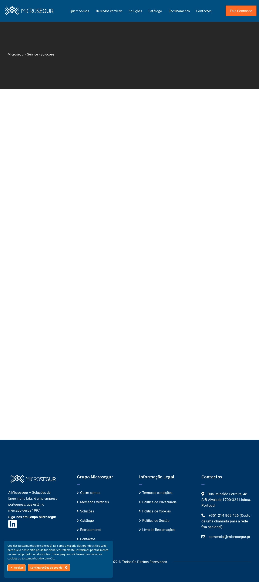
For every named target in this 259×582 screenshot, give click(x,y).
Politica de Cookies (156, 511)
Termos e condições (157, 493)
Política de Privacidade (159, 502)
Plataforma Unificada (61, 130)
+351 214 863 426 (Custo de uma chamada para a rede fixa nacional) (225, 521)
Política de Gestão (155, 521)
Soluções (135, 11)
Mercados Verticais (108, 11)
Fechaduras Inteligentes (189, 130)
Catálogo (155, 11)
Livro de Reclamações (158, 530)
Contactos (204, 11)
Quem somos (79, 11)
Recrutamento (179, 11)
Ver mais (52, 155)
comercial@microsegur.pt (229, 537)
